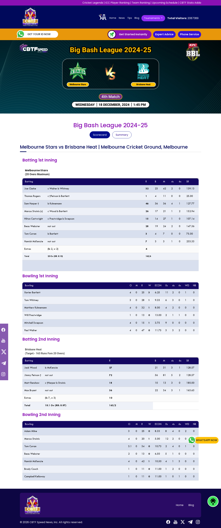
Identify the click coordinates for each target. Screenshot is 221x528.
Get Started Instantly (133, 34)
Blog (136, 18)
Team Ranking (141, 3)
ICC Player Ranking (117, 3)
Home (113, 18)
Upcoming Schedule (165, 3)
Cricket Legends (92, 3)
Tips (129, 18)
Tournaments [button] (152, 18)
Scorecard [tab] (100, 135)
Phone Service (189, 34)
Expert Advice (164, 34)
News (122, 18)
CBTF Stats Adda (190, 3)
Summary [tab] (122, 135)
